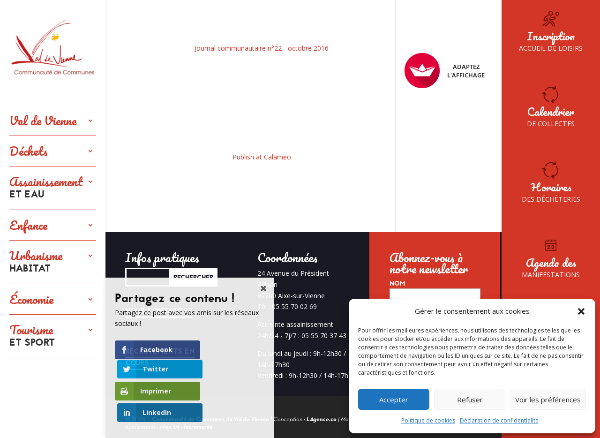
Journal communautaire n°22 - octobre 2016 (262, 48)
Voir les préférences (548, 399)
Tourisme (32, 336)
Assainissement (45, 188)
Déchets (28, 151)
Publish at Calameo (261, 156)
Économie (31, 299)
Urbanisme (35, 262)
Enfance (28, 225)
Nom (397, 283)
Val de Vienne (42, 120)
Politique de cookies (428, 420)
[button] (581, 311)
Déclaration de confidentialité (499, 420)
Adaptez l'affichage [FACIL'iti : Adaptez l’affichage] (445, 70)
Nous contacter (158, 311)
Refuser (470, 399)
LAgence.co (322, 420)
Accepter (393, 399)
